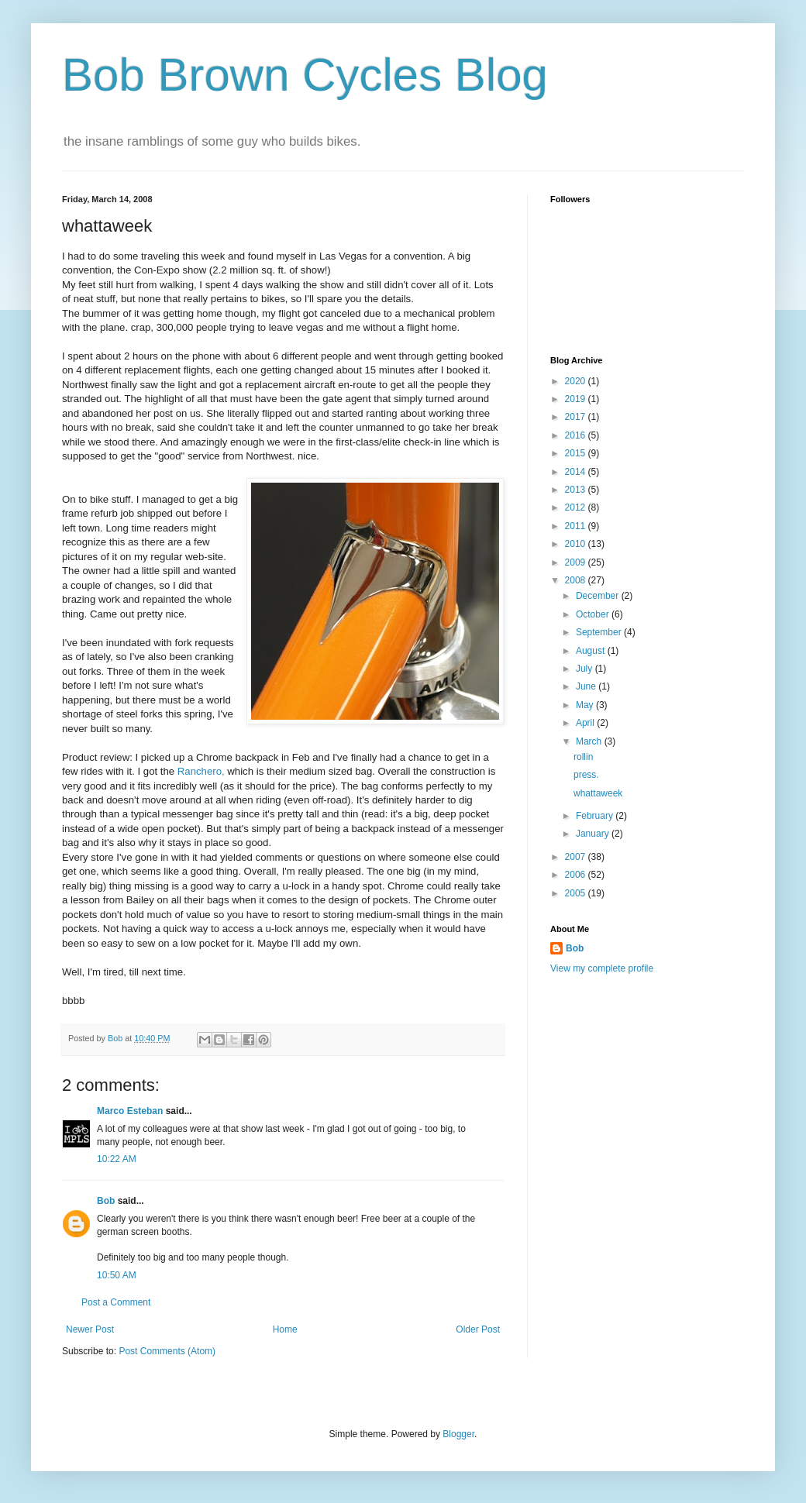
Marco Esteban (130, 1111)
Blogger (458, 1434)
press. (586, 774)
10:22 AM (116, 1159)
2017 (576, 416)
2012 (576, 507)
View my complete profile (601, 968)
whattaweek (598, 793)
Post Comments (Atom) (167, 1351)
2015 (576, 453)
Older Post (478, 1329)
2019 (576, 399)
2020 (576, 381)
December (599, 595)
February (595, 815)
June (587, 686)
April (586, 722)
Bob (106, 1200)
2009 (576, 562)
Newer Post (90, 1329)
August (592, 650)
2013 (576, 489)
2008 (576, 580)
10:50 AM (116, 1275)
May (586, 705)
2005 (576, 893)
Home (285, 1329)
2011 (576, 526)
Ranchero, (201, 771)
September (600, 632)
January (593, 833)
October (593, 614)
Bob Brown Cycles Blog (305, 75)
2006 (576, 874)
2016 (576, 435)
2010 (576, 543)
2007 (576, 856)
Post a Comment (115, 1302)
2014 (576, 471)
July (585, 668)
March (590, 741)
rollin (583, 757)
